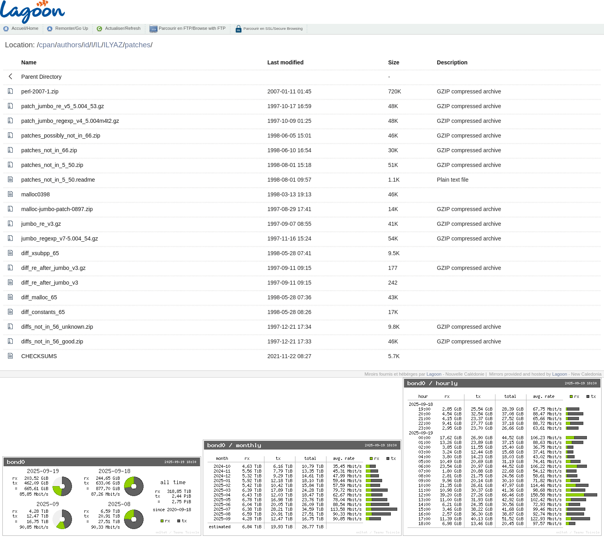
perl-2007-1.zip (39, 91)
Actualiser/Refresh (122, 28)
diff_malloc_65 (39, 297)
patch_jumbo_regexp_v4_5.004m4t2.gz (70, 121)
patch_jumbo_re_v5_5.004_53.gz (62, 106)
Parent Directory (41, 77)
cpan (47, 45)
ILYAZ (113, 45)
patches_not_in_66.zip (49, 150)
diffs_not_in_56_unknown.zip (57, 327)
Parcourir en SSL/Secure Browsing (273, 28)
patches (138, 45)
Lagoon (434, 374)
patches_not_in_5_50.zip (52, 165)
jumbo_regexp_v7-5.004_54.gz (59, 238)
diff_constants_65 (43, 312)
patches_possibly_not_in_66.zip (60, 135)
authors (69, 45)
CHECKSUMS (39, 356)
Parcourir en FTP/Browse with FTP (191, 28)
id (86, 45)
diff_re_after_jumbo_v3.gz (53, 268)
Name (29, 62)
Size (393, 62)
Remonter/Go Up (71, 28)
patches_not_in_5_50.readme (58, 179)
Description (452, 62)
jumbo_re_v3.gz (41, 224)
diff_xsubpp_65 (40, 253)
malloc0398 (35, 194)
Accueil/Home (25, 28)
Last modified (285, 62)
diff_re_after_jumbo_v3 (49, 282)
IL (98, 45)
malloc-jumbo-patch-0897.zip (57, 209)
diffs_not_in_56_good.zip (52, 341)
